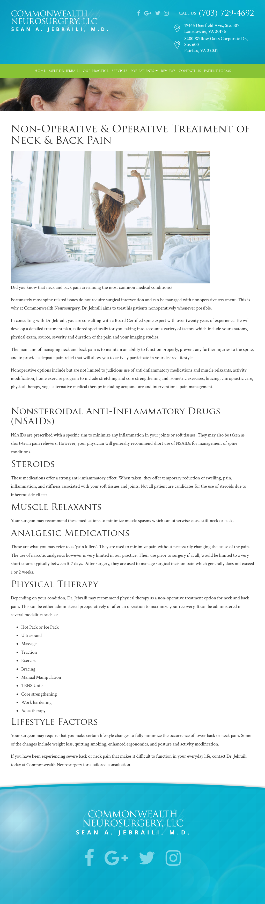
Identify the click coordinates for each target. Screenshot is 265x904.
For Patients (144, 71)
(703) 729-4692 (225, 14)
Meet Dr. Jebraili (64, 71)
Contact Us (190, 71)
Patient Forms (217, 71)
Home (40, 71)
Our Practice (95, 71)
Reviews (168, 71)
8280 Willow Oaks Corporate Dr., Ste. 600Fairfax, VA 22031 (216, 45)
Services (119, 71)
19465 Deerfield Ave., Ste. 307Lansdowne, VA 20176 (211, 28)
